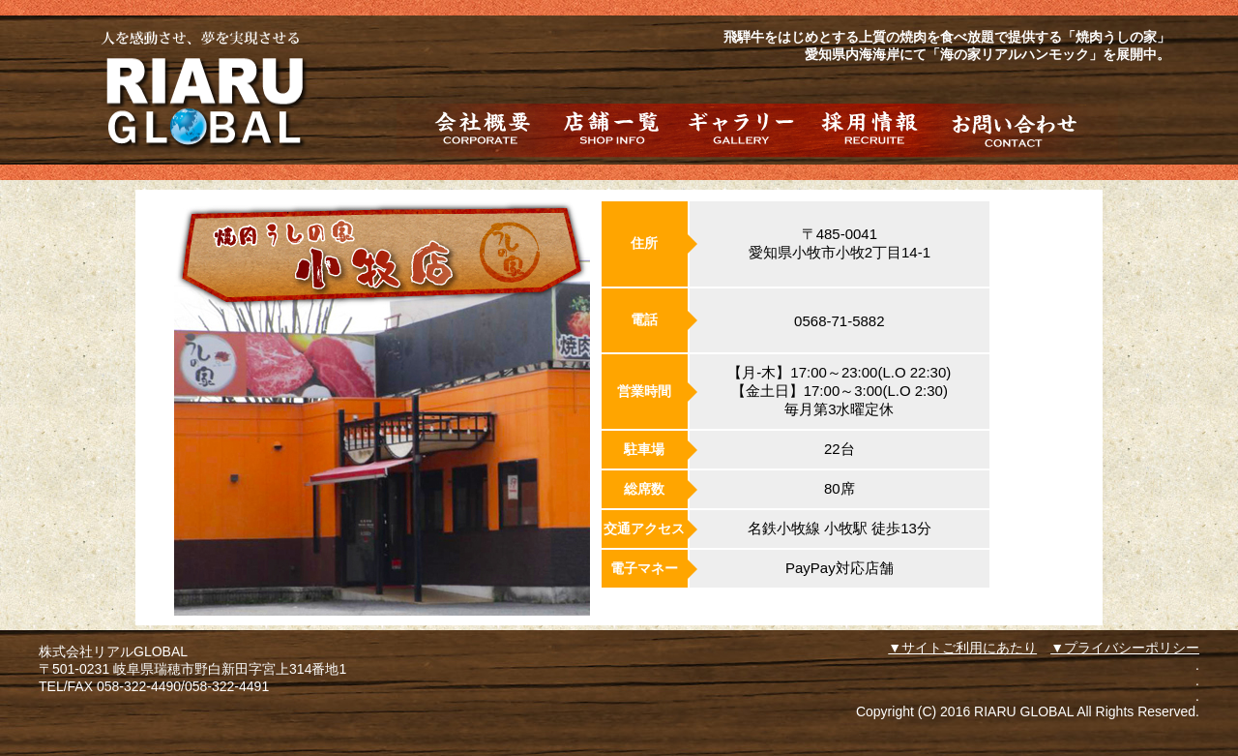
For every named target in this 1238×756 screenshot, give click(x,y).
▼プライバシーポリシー (1124, 647)
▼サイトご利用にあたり (962, 647)
